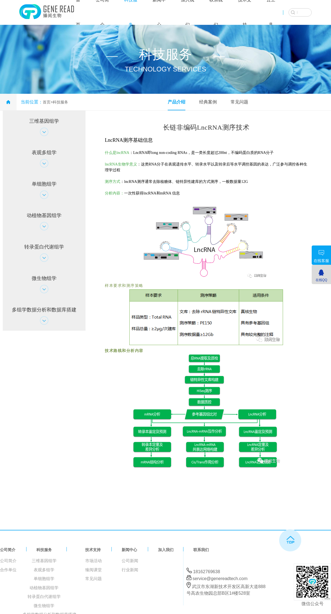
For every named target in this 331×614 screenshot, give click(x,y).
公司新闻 (130, 560)
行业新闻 (130, 569)
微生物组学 (44, 605)
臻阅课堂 (93, 569)
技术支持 (93, 550)
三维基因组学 (44, 560)
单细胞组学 (44, 578)
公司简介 (7, 550)
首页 (46, 102)
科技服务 (60, 102)
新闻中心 (129, 550)
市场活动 (93, 560)
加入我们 (165, 550)
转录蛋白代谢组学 (44, 596)
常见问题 (239, 102)
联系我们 (201, 550)
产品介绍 (176, 102)
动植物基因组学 (44, 587)
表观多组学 (44, 569)
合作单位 (8, 569)
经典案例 (208, 102)
